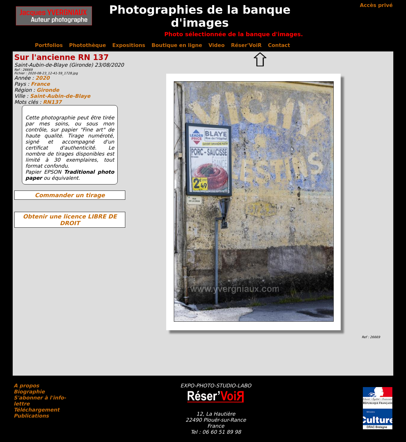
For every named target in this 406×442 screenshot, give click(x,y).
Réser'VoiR (246, 45)
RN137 (52, 102)
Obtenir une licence (70, 219)
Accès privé (376, 5)
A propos (26, 386)
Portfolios (49, 45)
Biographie (29, 392)
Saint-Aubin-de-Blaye (60, 96)
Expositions (128, 45)
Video (216, 45)
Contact (279, 45)
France (40, 84)
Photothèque (87, 45)
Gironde (47, 90)
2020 (42, 78)
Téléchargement (36, 410)
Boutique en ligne (177, 45)
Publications (31, 416)
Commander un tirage (70, 195)
